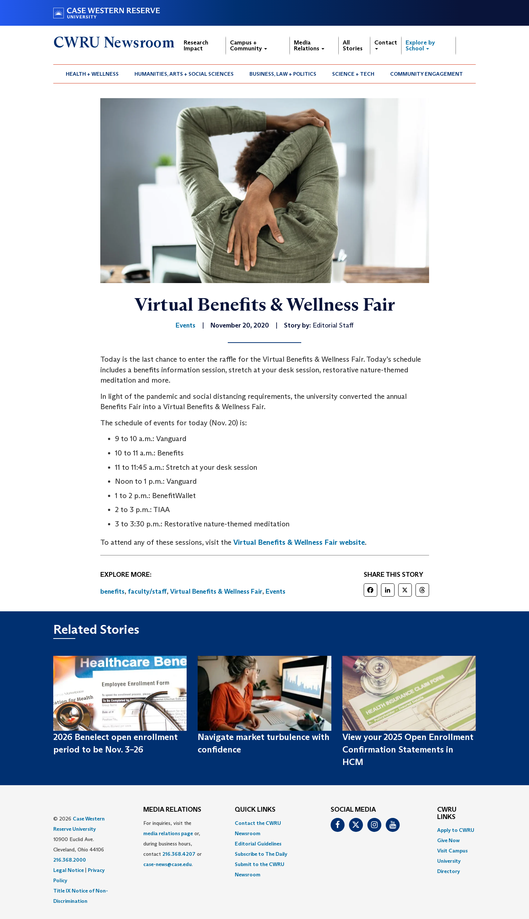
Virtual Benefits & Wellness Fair (216, 591)
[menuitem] (92, 74)
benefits (112, 591)
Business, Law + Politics (282, 74)
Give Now (448, 840)
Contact (385, 44)
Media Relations (309, 45)
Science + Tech (353, 74)
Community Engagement (426, 74)
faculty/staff (147, 591)
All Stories (353, 45)
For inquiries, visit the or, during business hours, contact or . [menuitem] (172, 844)
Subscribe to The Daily (261, 854)
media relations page (168, 833)
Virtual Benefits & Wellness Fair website (299, 542)
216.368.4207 (178, 854)
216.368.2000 (69, 860)
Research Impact (196, 45)
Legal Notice (68, 870)
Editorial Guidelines (258, 843)
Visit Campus (452, 850)
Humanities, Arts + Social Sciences (184, 74)
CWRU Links (447, 813)
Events (275, 591)
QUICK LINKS (255, 809)
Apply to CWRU (455, 830)
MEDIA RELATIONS (172, 809)
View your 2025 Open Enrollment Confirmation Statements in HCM (408, 750)
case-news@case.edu (167, 864)
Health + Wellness (92, 74)
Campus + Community (248, 45)
